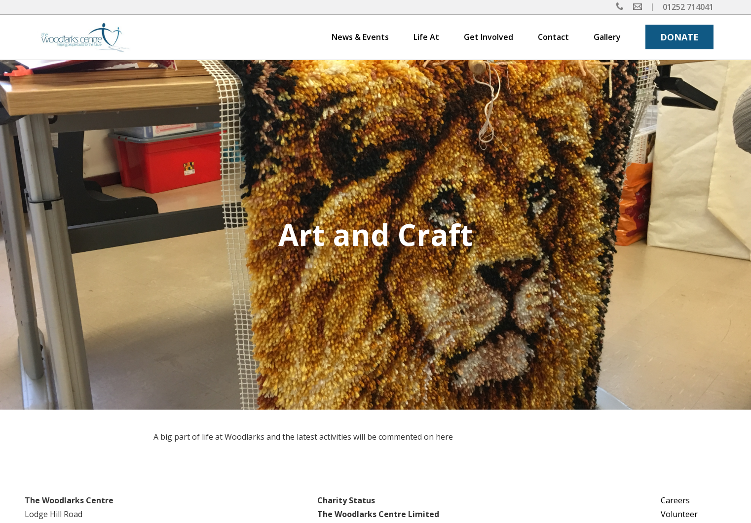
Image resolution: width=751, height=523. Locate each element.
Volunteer (679, 514)
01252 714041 (688, 6)
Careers (675, 500)
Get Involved (488, 37)
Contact (553, 37)
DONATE (679, 37)
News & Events (360, 37)
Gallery (607, 37)
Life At (426, 37)
